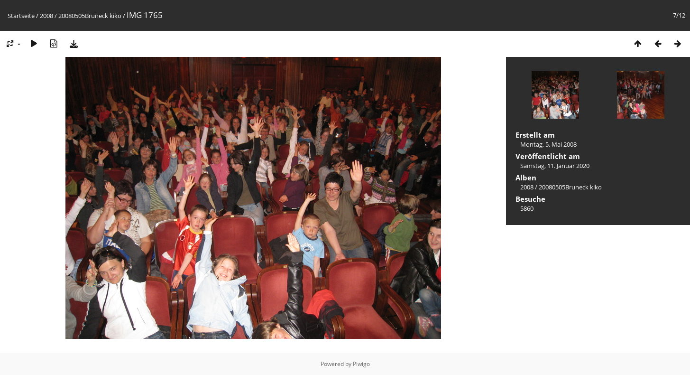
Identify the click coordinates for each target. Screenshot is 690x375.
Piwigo (361, 364)
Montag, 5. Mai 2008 (548, 144)
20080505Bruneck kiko (89, 15)
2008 (46, 15)
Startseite (21, 15)
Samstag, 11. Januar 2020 (554, 165)
